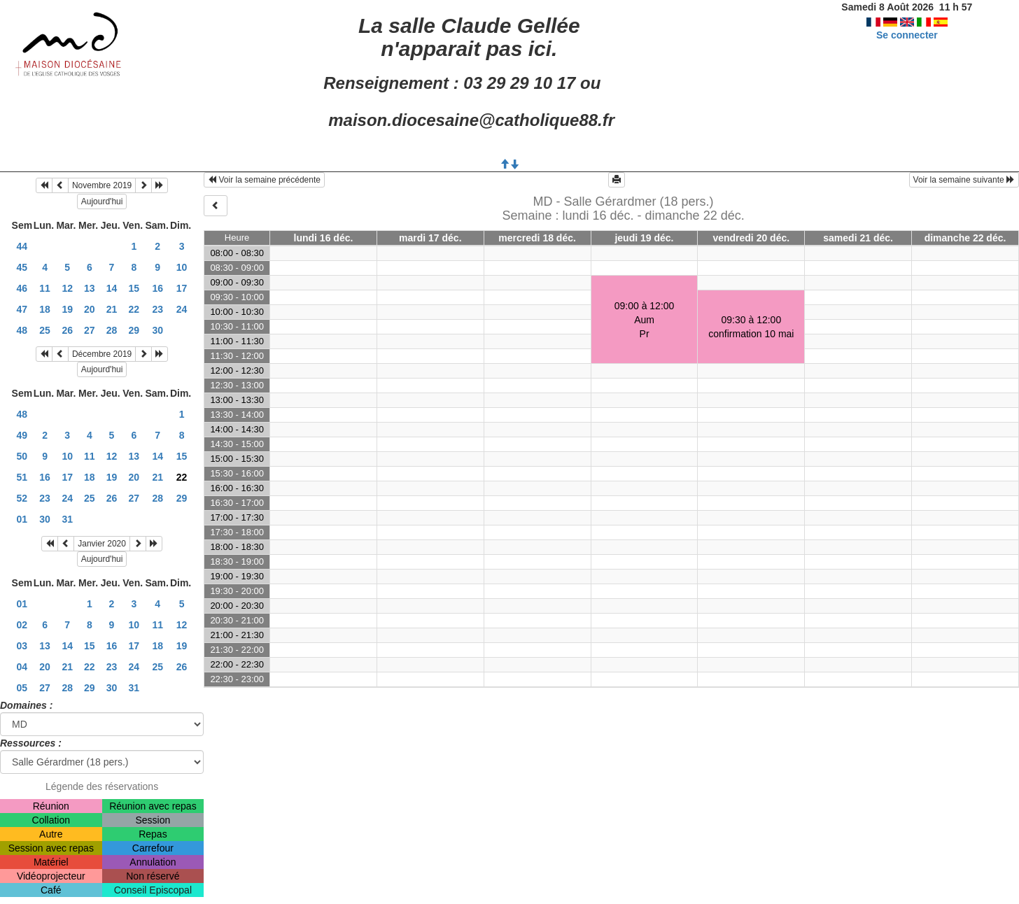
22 (134, 309)
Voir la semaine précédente (264, 180)
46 (22, 288)
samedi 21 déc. (858, 237)
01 (22, 519)
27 (89, 330)
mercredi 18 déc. (537, 237)
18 (44, 309)
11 (44, 288)
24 (182, 309)
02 (22, 624)
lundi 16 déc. (323, 237)
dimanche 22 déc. (965, 237)
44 (22, 246)
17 (182, 288)
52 (22, 498)
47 (22, 309)
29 (134, 330)
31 (67, 519)
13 (89, 288)
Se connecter (907, 35)
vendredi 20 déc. (750, 237)
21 (112, 309)
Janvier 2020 (102, 544)
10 (182, 267)
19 (67, 309)
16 (157, 288)
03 (22, 645)
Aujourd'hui (102, 201)
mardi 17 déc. (430, 237)
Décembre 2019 (102, 354)
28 (112, 330)
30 (157, 330)
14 (112, 288)
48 (22, 330)
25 (44, 330)
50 (22, 456)
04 (22, 666)
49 (22, 435)
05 (22, 687)
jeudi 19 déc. (643, 237)
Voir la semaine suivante (964, 180)
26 (67, 330)
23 (157, 309)
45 (22, 267)
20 (89, 309)
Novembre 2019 (102, 185)
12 (67, 288)
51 (22, 477)
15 (134, 288)
